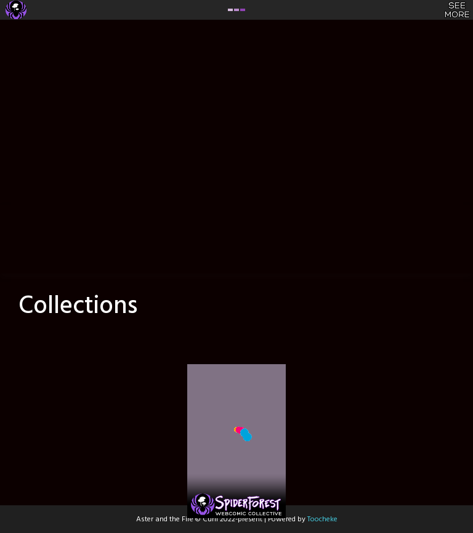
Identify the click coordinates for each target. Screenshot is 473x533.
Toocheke (322, 519)
